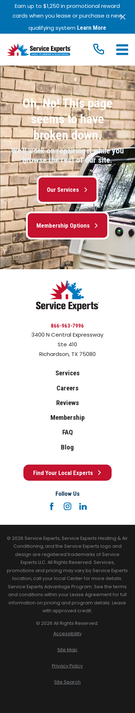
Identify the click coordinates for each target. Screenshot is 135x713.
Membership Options (67, 225)
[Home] (39, 49)
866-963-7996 (67, 326)
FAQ (67, 432)
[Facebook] (51, 506)
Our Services (67, 189)
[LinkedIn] (83, 506)
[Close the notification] (123, 17)
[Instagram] (67, 506)
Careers (67, 388)
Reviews (67, 403)
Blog (67, 447)
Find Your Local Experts (67, 472)
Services (67, 373)
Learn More (91, 27)
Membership (67, 418)
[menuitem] (67, 634)
